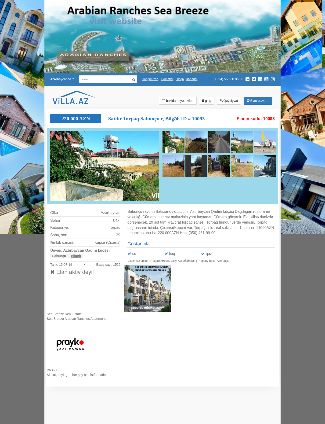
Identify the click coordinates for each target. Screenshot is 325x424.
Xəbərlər (191, 79)
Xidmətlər (167, 79)
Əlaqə (180, 79)
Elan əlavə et (258, 100)
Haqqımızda (150, 79)
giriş (206, 100)
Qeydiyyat (229, 100)
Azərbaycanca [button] (62, 79)
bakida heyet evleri (177, 100)
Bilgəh (76, 256)
